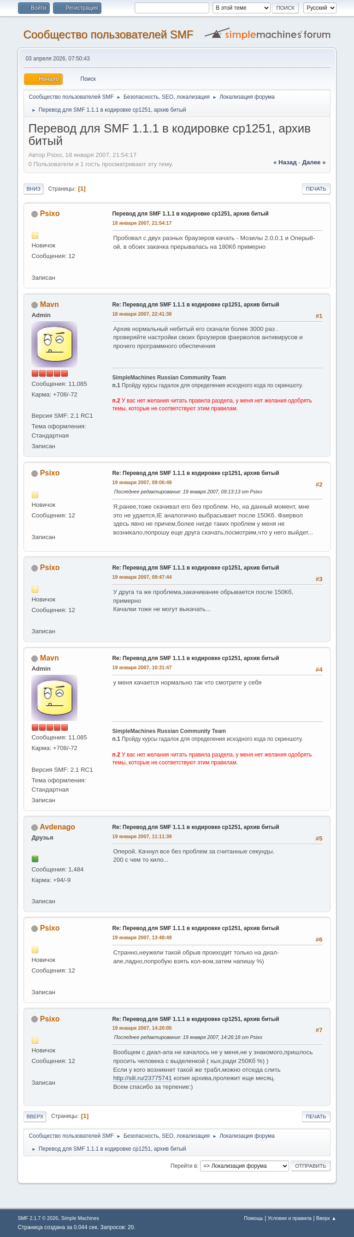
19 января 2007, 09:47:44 (141, 577)
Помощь (253, 1218)
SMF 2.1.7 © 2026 (38, 1218)
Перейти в (184, 1165)
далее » (313, 162)
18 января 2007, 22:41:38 (141, 314)
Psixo (50, 213)
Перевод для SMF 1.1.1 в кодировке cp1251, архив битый (190, 213)
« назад (285, 162)
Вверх (34, 1116)
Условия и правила (290, 1218)
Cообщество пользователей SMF (108, 34)
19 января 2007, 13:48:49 (141, 937)
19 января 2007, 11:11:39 (141, 836)
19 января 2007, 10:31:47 (141, 667)
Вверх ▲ (326, 1218)
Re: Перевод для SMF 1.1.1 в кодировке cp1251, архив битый (195, 304)
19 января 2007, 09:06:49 (141, 482)
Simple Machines (80, 1218)
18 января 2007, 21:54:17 (141, 223)
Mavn (49, 304)
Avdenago (57, 827)
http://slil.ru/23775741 (142, 1078)
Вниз (33, 189)
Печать (316, 189)
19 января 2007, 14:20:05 (141, 1028)
